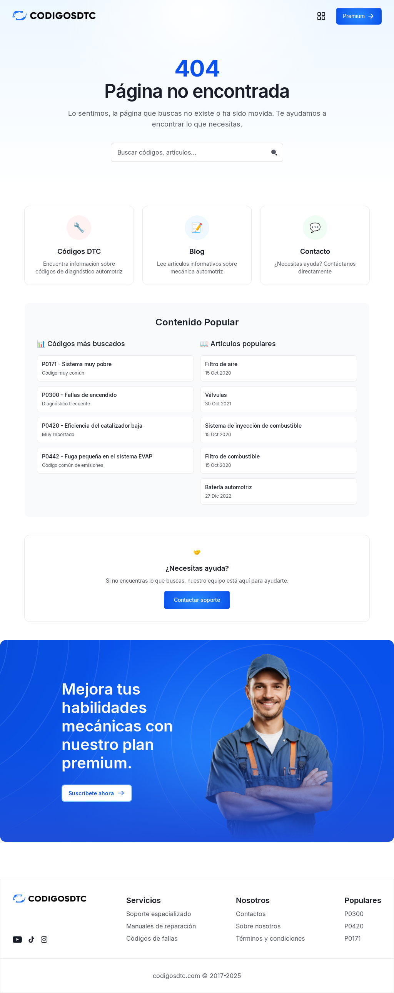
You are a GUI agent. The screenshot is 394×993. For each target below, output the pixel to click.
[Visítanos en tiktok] (31, 939)
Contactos (250, 914)
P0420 (354, 926)
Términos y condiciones (270, 938)
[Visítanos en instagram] (44, 939)
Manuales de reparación (161, 926)
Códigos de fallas (151, 938)
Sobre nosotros (258, 926)
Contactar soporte (197, 599)
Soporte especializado (158, 914)
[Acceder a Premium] (359, 16)
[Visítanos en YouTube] (17, 939)
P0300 (354, 914)
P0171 (352, 938)
